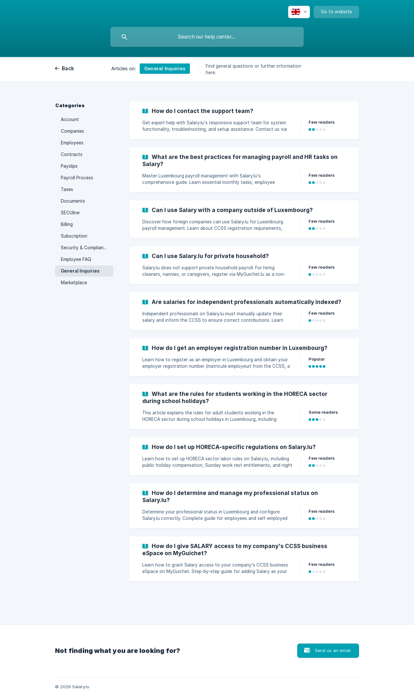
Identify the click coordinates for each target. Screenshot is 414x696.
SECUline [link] (70, 212)
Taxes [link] (67, 189)
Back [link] (68, 68)
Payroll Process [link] (77, 177)
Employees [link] (72, 142)
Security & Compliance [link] (85, 247)
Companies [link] (72, 131)
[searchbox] (207, 37)
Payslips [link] (69, 166)
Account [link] (70, 119)
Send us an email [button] (333, 650)
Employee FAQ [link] (76, 259)
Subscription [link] (74, 236)
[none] (299, 12)
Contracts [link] (71, 154)
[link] (244, 120)
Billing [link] (67, 224)
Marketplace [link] (74, 282)
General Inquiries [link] (80, 271)
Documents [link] (73, 201)
